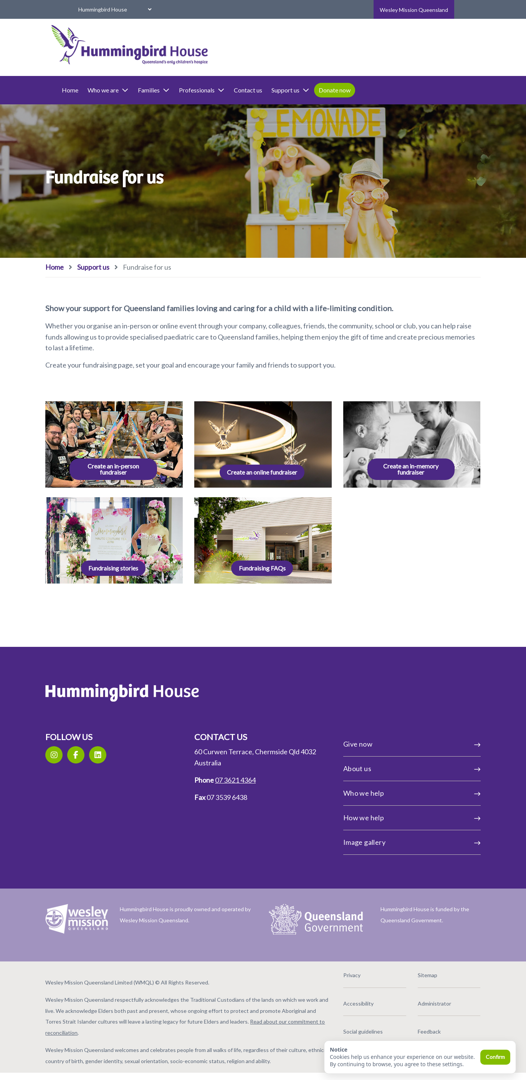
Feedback (408, 1027)
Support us (322, 90)
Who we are (139, 90)
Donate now (366, 90)
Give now (391, 743)
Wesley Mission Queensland (414, 10)
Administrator (413, 999)
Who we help (391, 792)
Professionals (233, 90)
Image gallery (391, 841)
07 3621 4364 (245, 779)
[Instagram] (85, 754)
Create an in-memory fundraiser (390, 468)
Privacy (341, 971)
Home (101, 90)
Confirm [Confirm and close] (495, 1057)
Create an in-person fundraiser (134, 468)
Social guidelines (352, 1027)
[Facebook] (107, 754)
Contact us (279, 90)
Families (185, 90)
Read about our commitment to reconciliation (177, 1029)
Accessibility (348, 999)
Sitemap (406, 971)
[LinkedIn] (129, 754)
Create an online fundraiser (262, 468)
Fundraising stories (134, 567)
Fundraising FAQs (262, 567)
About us (391, 767)
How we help (391, 817)
